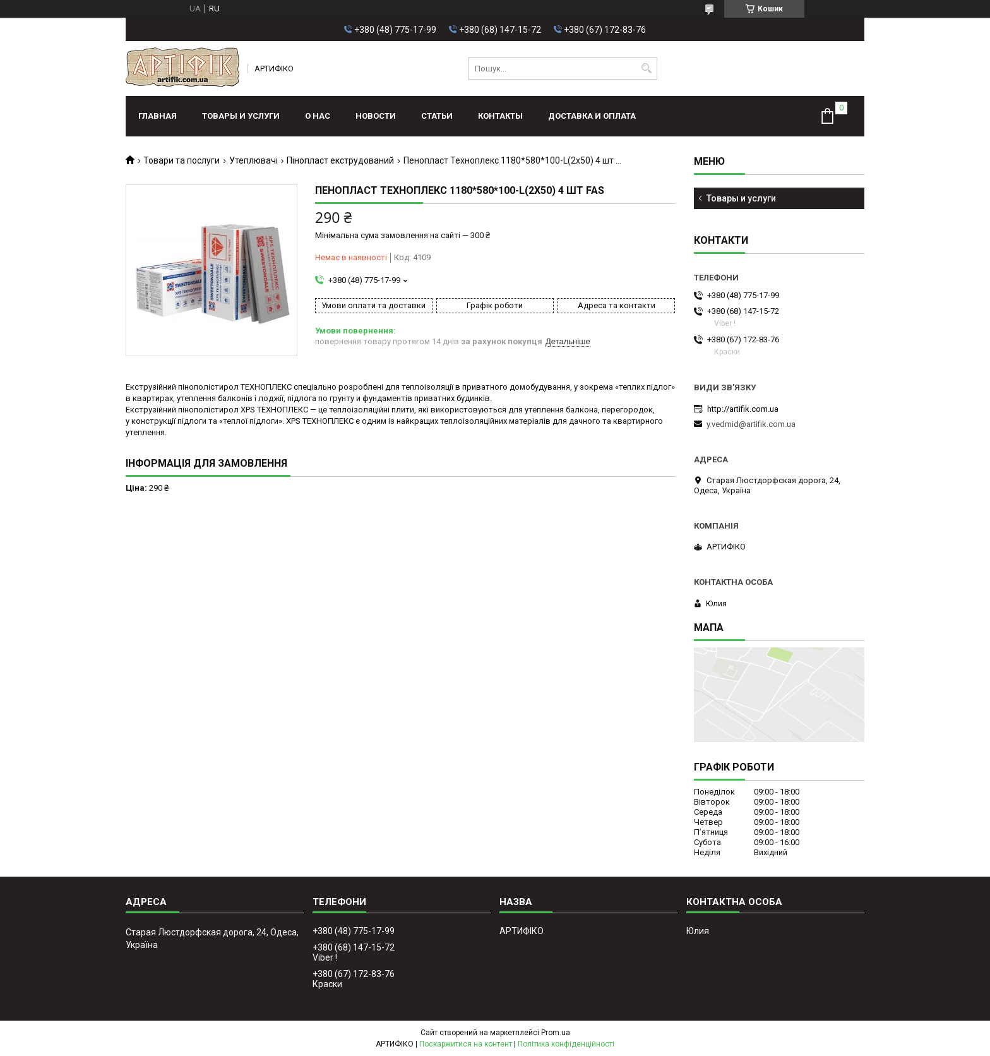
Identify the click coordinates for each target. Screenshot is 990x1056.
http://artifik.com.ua (742, 409)
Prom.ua (555, 1032)
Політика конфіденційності (566, 1044)
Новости (375, 116)
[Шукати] (646, 68)
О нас (317, 116)
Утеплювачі (253, 160)
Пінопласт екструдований (340, 160)
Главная (157, 116)
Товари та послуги (181, 160)
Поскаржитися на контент (465, 1044)
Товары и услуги (241, 116)
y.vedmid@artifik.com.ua (751, 424)
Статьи (437, 116)
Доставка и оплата (592, 116)
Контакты (500, 116)
